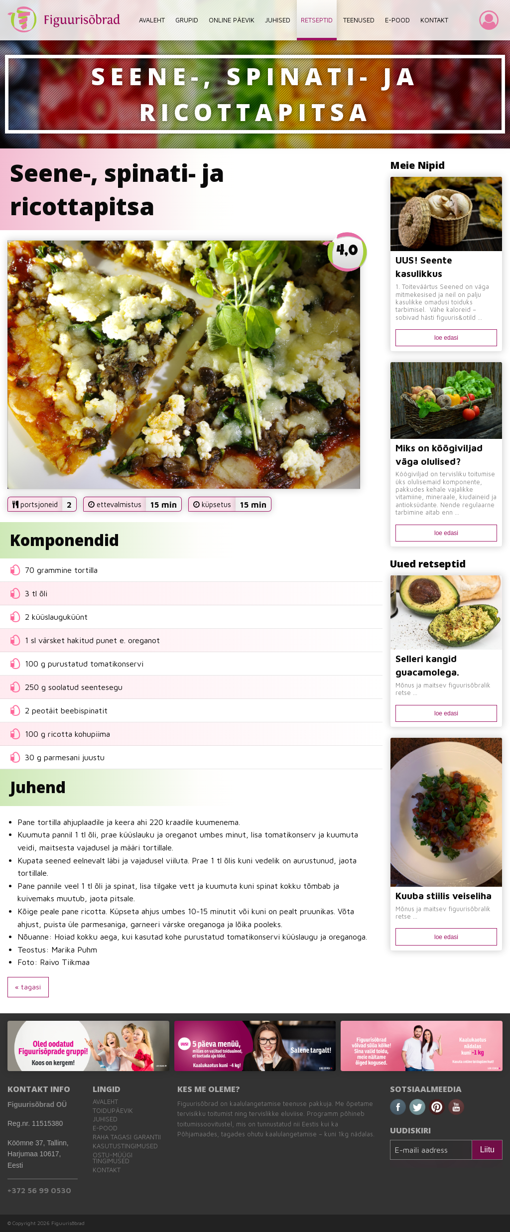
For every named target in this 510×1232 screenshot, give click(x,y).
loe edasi (446, 337)
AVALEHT (152, 20)
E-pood (105, 1128)
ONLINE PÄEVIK (232, 20)
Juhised (105, 1119)
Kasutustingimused (125, 1146)
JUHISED (277, 20)
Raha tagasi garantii (127, 1137)
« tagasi (28, 986)
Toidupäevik (113, 1110)
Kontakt (107, 1170)
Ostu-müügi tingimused (112, 1158)
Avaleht (105, 1101)
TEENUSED (359, 20)
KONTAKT (434, 20)
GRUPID (186, 20)
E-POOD (397, 20)
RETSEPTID (317, 20)
